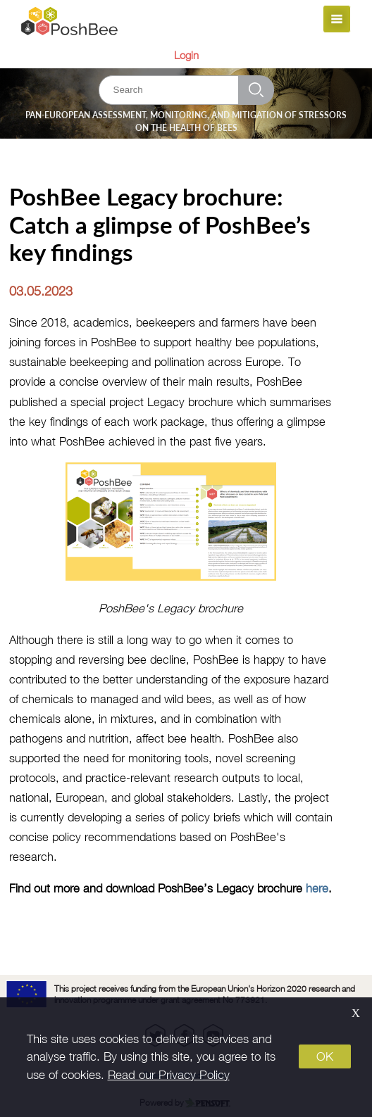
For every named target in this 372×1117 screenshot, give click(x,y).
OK (324, 1056)
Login (186, 55)
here (317, 888)
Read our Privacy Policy (169, 1075)
